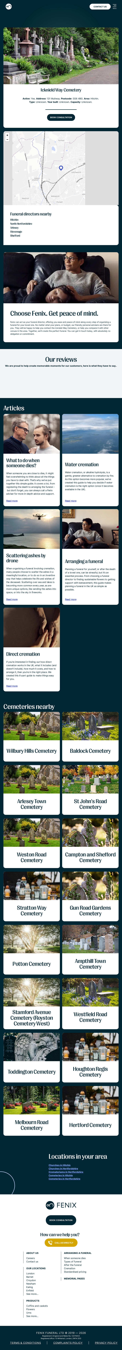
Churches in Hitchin (60, 1165)
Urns (28, 1312)
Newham (31, 1283)
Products (32, 1300)
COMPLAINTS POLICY (68, 1342)
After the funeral (73, 1265)
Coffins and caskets (37, 1305)
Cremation (69, 1268)
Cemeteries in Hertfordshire (64, 1178)
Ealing (29, 1287)
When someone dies (75, 1258)
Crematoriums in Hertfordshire (66, 1172)
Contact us (32, 1261)
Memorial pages (74, 1278)
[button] (61, 168)
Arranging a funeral (77, 1253)
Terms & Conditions (25, 1342)
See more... (32, 1293)
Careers (30, 1258)
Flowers (30, 1309)
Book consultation (61, 117)
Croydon (31, 1280)
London (30, 1273)
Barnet (29, 1276)
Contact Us (100, 6)
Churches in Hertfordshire (63, 1168)
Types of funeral (72, 1261)
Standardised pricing (75, 1271)
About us (32, 1253)
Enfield (30, 1290)
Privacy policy (106, 1342)
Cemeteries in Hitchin (61, 1175)
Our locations (36, 1268)
